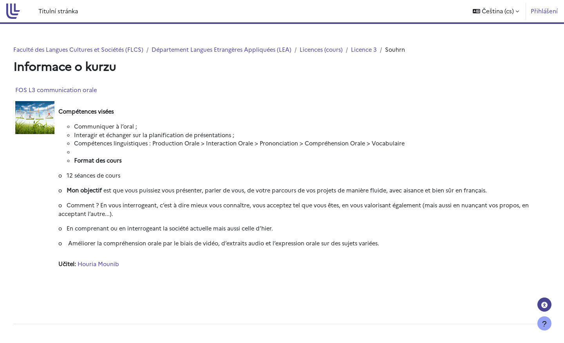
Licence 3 (389, 49)
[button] (496, 11)
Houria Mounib (113, 267)
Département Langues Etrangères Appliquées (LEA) (243, 49)
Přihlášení (544, 11)
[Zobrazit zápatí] (544, 323)
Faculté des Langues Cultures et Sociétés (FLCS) (95, 49)
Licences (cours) (345, 49)
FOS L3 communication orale (71, 90)
